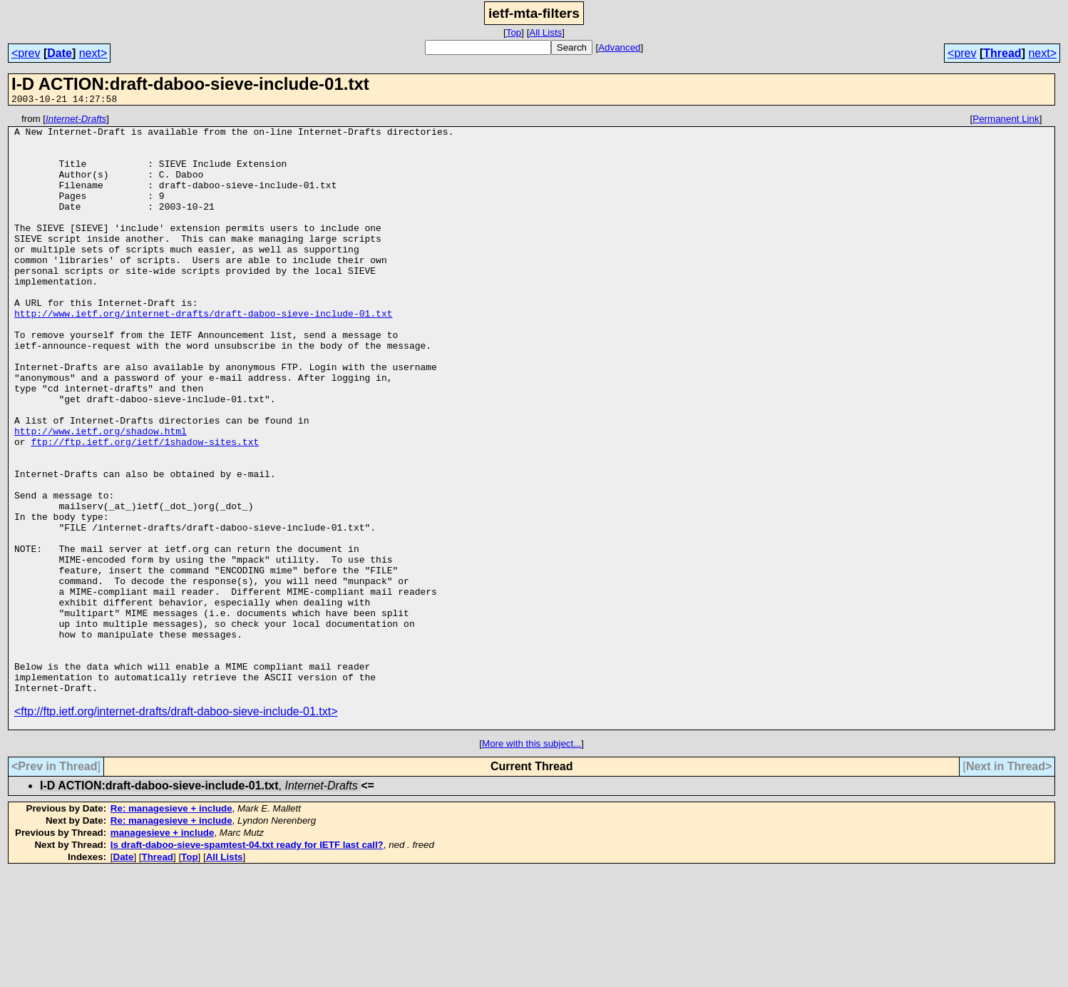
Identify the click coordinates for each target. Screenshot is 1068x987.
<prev (25, 53)
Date (59, 53)
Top (514, 32)
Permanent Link (1005, 121)
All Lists (545, 32)
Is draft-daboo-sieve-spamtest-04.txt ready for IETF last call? (247, 960)
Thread (1002, 53)
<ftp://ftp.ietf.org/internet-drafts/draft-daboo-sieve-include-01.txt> (176, 827)
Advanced (619, 47)
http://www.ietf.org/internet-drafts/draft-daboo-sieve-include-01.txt (203, 353)
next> (93, 53)
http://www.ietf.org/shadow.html (100, 495)
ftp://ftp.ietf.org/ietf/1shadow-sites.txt (145, 507)
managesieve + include (163, 948)
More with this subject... (531, 859)
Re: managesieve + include (171, 924)
